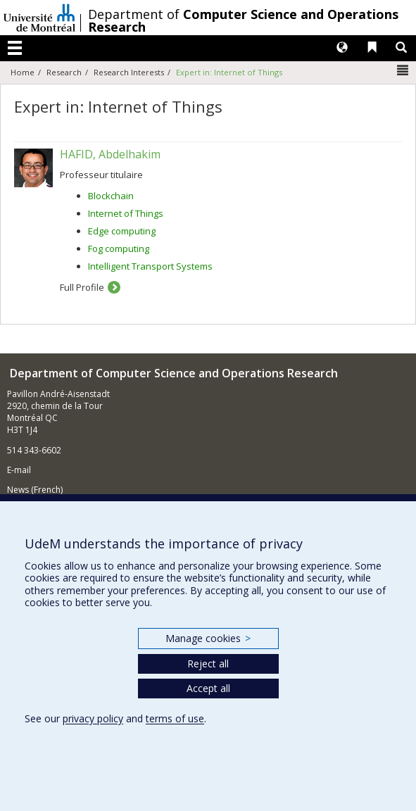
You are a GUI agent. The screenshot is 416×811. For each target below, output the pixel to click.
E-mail (19, 470)
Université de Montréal (39, 18)
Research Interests (129, 72)
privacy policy (93, 718)
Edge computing (122, 231)
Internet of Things (125, 213)
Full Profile (82, 287)
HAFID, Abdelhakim (110, 154)
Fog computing (118, 248)
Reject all (208, 663)
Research (64, 72)
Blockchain (111, 195)
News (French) (35, 490)
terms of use (175, 718)
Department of (243, 20)
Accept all (208, 688)
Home (22, 72)
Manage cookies (208, 638)
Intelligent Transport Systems (150, 266)
